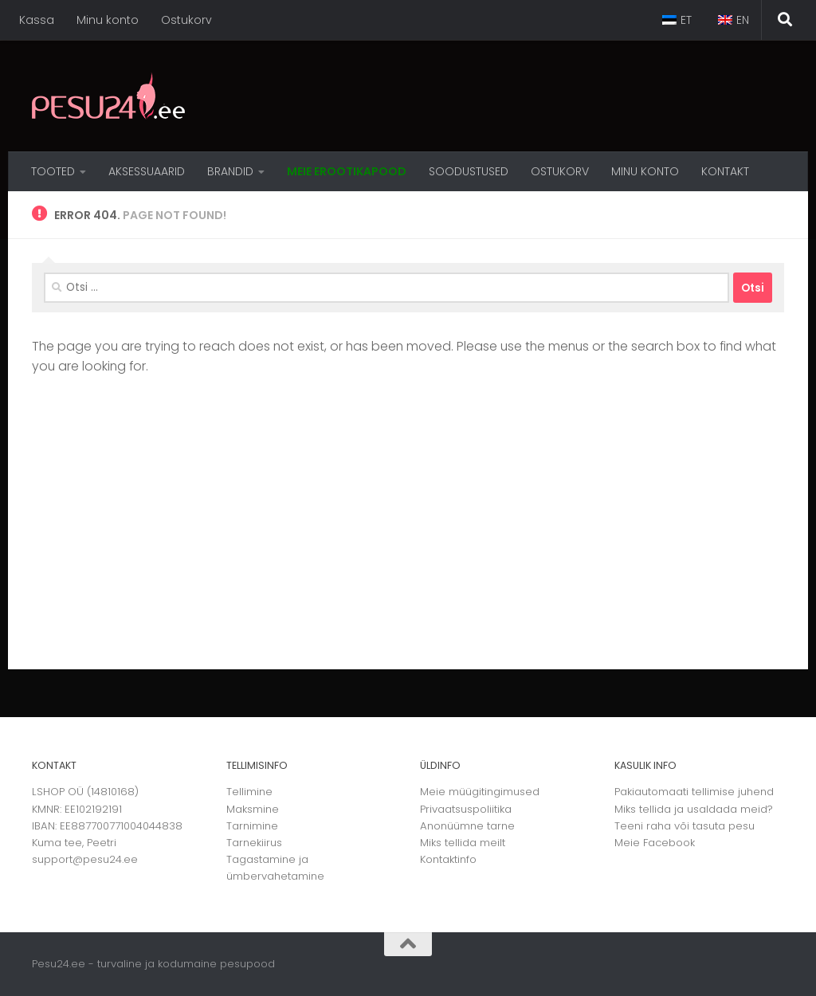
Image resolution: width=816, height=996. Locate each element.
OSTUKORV (560, 171)
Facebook (669, 842)
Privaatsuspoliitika (466, 809)
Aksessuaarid (146, 171)
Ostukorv (186, 20)
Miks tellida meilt (462, 842)
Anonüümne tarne (467, 825)
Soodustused (468, 171)
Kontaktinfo (448, 859)
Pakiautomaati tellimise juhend (694, 791)
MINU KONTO (645, 171)
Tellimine (249, 791)
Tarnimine (252, 825)
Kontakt (725, 171)
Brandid (230, 171)
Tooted (53, 171)
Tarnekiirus (254, 842)
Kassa (36, 20)
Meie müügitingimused (479, 791)
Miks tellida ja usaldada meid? (693, 809)
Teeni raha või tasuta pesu (684, 825)
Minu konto (107, 20)
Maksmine (252, 809)
